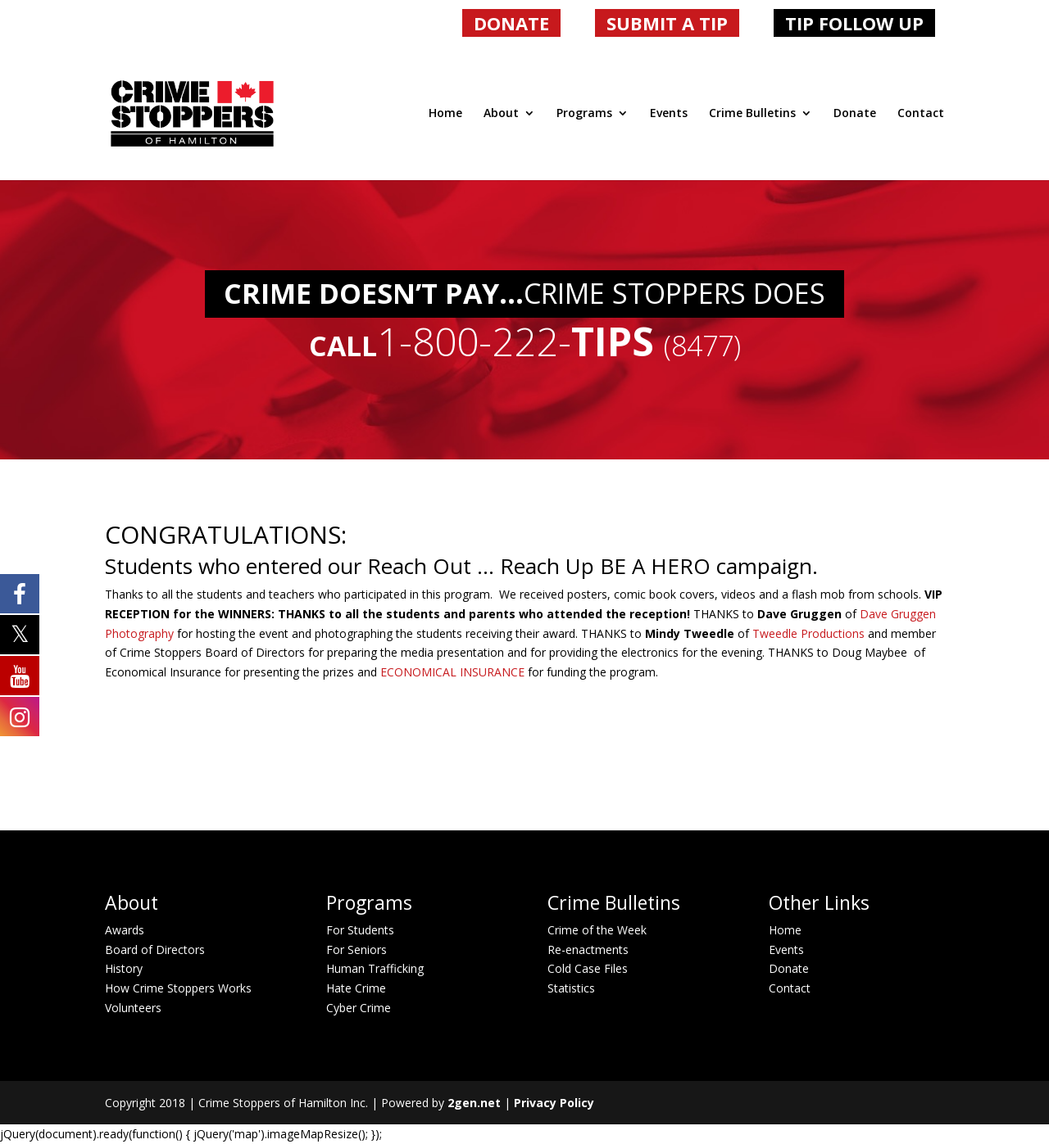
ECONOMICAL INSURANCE (450, 672)
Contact (920, 113)
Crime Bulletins (752, 113)
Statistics (571, 988)
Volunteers (133, 1007)
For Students (360, 930)
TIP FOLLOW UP (854, 23)
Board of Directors (155, 949)
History (124, 968)
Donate (854, 113)
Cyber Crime (358, 1007)
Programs (584, 113)
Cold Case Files (587, 968)
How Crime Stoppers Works (178, 988)
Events (669, 113)
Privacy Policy (554, 1102)
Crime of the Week (597, 930)
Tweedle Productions (810, 633)
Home (445, 113)
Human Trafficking (375, 968)
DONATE (511, 23)
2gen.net (474, 1102)
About (501, 113)
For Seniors (356, 949)
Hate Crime (356, 988)
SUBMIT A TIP (667, 23)
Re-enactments (588, 949)
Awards (124, 930)
